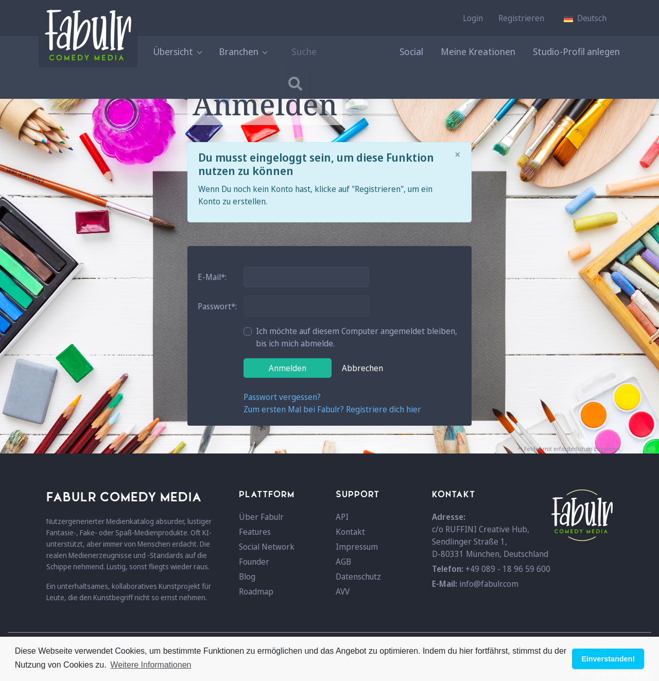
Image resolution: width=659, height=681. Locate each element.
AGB (343, 561)
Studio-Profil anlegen (576, 51)
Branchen (243, 51)
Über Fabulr (261, 516)
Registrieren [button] (521, 18)
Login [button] (473, 18)
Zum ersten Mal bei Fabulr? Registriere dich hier (332, 409)
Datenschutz (358, 576)
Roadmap (256, 591)
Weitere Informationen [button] (150, 664)
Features (255, 531)
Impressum (357, 546)
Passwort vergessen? (282, 397)
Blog (247, 576)
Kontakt (350, 531)
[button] (585, 18)
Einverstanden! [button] (608, 659)
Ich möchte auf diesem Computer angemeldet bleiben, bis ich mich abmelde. (356, 337)
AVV (343, 591)
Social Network (266, 546)
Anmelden (287, 368)
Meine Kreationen (478, 51)
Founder (254, 561)
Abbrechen (362, 368)
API (342, 516)
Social (411, 51)
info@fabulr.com (488, 583)
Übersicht (177, 51)
